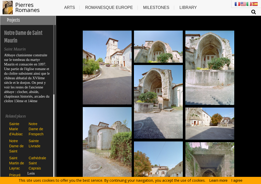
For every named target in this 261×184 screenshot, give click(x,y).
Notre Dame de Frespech (36, 129)
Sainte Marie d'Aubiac (16, 129)
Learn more (218, 180)
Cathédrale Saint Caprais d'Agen (37, 163)
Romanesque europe (109, 7)
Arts (69, 7)
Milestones (156, 7)
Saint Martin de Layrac (16, 163)
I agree (237, 180)
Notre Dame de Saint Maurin (16, 146)
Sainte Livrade (34, 143)
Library (188, 7)
